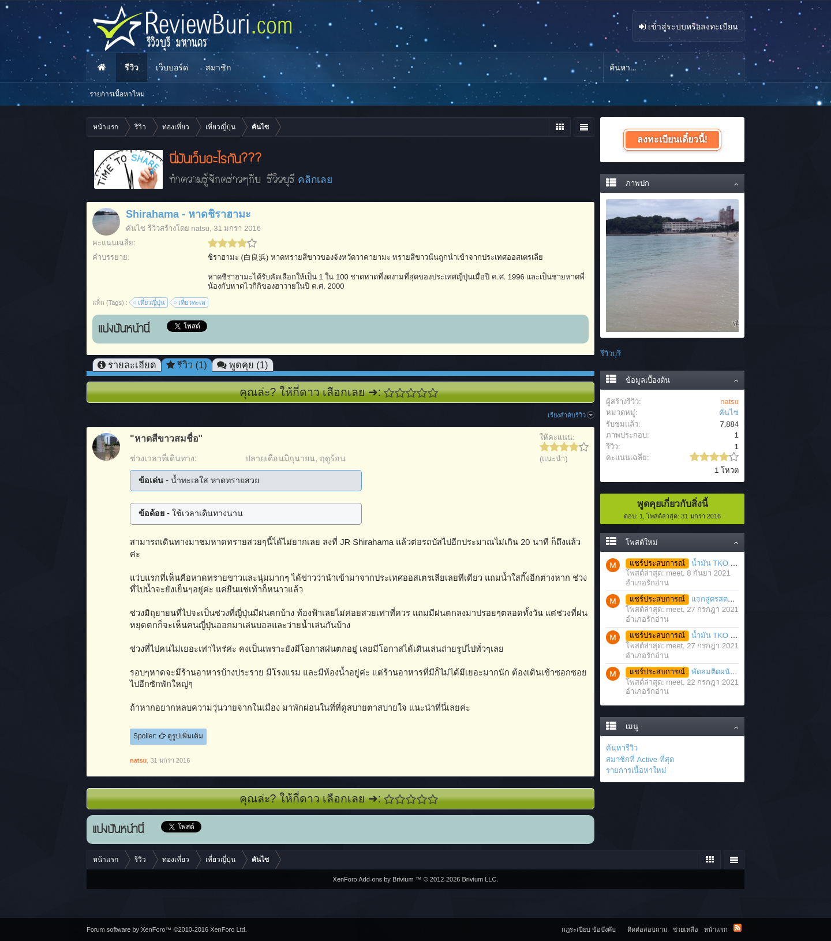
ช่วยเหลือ (685, 929)
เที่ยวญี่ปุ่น (149, 302)
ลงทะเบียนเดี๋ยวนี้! (672, 139)
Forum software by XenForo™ (167, 929)
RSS (737, 928)
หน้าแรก (101, 67)
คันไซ (135, 228)
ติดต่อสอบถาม (647, 929)
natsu (200, 228)
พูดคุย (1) (248, 365)
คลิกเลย (315, 179)
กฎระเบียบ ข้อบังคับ (589, 929)
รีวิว (131, 67)
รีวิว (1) (192, 365)
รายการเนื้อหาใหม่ (636, 770)
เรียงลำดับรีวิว (571, 415)
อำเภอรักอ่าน (647, 582)
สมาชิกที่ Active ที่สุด (640, 759)
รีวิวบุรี (610, 353)
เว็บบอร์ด (172, 67)
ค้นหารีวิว (622, 748)
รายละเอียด (132, 365)
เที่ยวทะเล (190, 302)
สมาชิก (218, 67)
